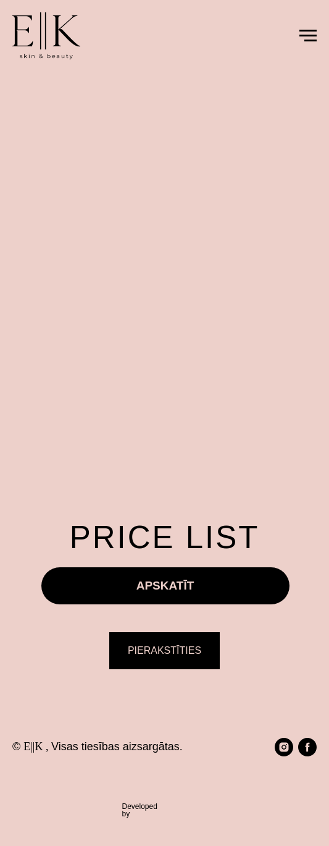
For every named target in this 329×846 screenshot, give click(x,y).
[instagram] (284, 747)
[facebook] (307, 747)
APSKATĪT (165, 585)
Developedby (139, 810)
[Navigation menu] (308, 36)
